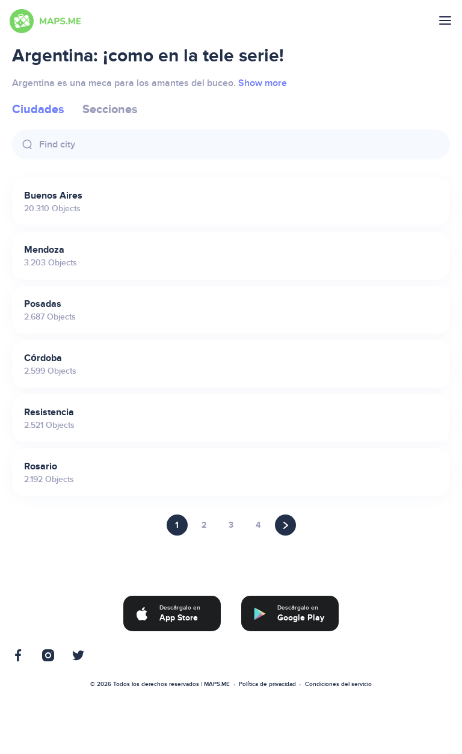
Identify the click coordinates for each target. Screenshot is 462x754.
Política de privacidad (267, 684)
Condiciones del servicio (338, 684)
